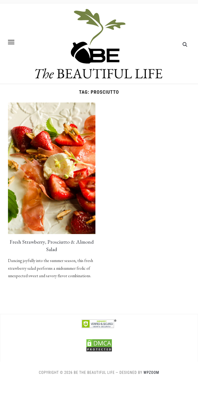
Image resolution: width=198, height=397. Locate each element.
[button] (11, 42)
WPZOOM (151, 372)
